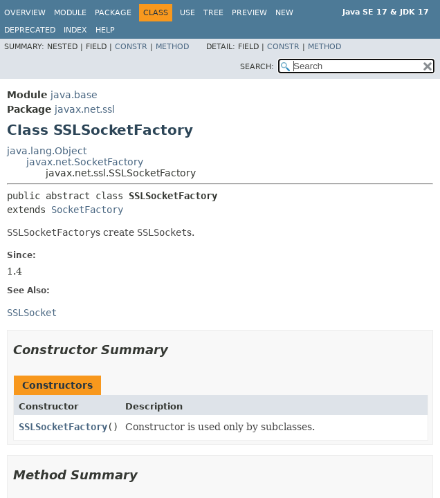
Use (187, 12)
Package (113, 12)
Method (172, 46)
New (284, 12)
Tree (213, 12)
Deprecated (29, 30)
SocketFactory (87, 209)
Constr (131, 46)
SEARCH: (257, 66)
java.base (74, 94)
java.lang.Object (46, 150)
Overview (25, 12)
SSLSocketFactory (63, 426)
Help (105, 30)
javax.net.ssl (85, 109)
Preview (249, 12)
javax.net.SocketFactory (84, 161)
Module (70, 12)
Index (75, 30)
